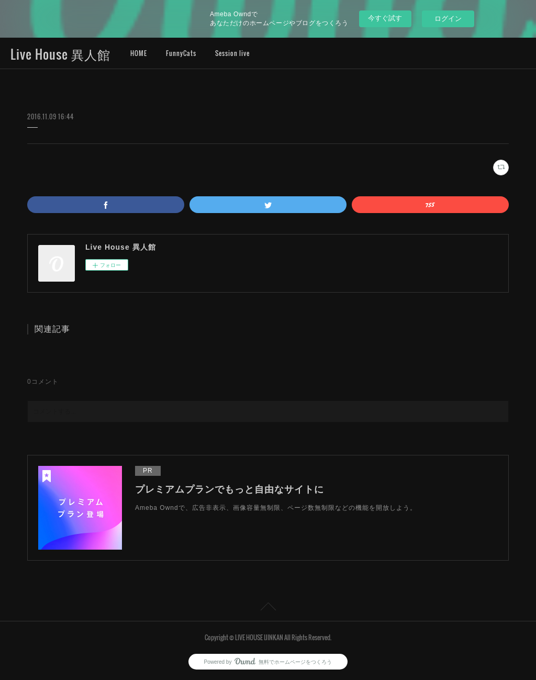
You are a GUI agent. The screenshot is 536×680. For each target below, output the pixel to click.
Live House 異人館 (60, 53)
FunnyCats (181, 53)
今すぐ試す (385, 18)
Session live (232, 53)
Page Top (268, 608)
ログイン (448, 19)
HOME (138, 53)
